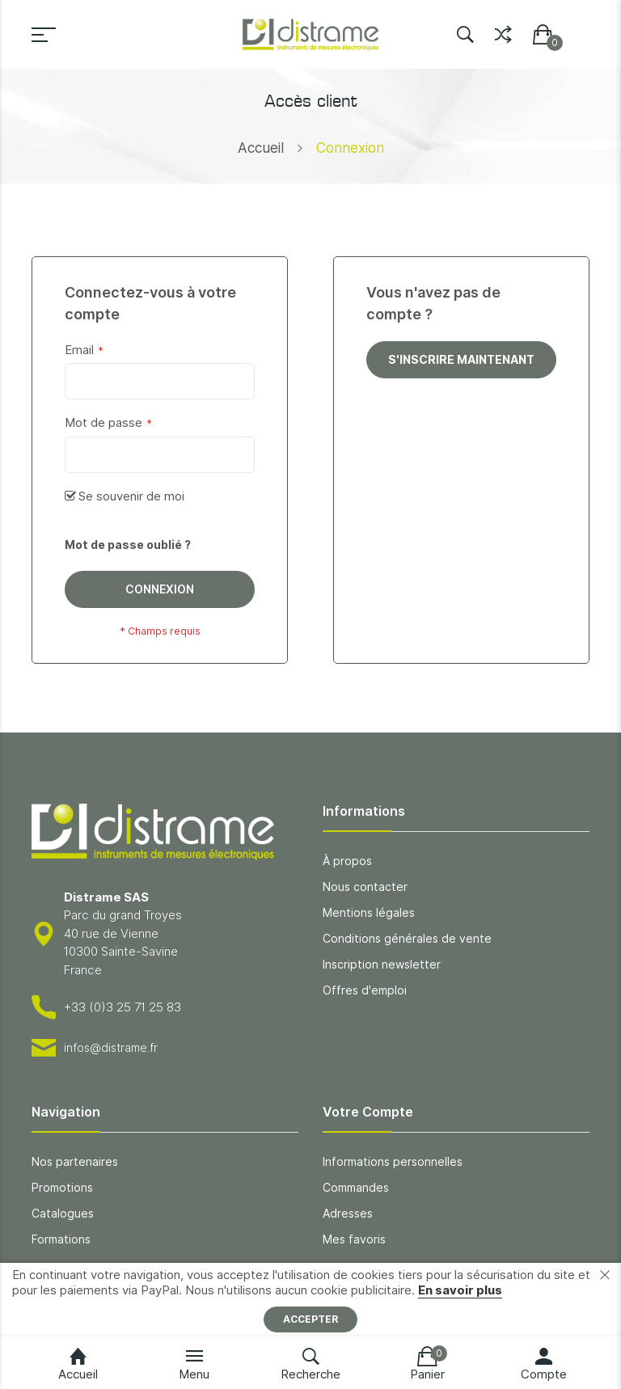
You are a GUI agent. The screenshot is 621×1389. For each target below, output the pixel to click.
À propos (347, 861)
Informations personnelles (393, 1161)
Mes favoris (354, 1239)
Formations (61, 1239)
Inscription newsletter (382, 964)
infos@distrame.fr (111, 1047)
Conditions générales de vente (407, 938)
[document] (310, 1299)
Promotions (62, 1187)
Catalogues (63, 1213)
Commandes (356, 1187)
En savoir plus (460, 1290)
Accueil (261, 148)
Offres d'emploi (365, 990)
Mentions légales (369, 912)
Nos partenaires (75, 1161)
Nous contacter (365, 886)
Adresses (348, 1213)
